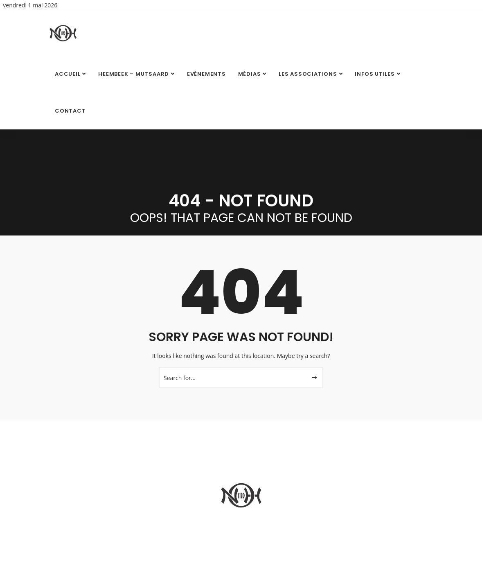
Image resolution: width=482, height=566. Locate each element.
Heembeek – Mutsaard (133, 74)
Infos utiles (374, 74)
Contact (70, 111)
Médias (249, 74)
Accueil (67, 74)
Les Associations (308, 74)
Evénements (206, 74)
